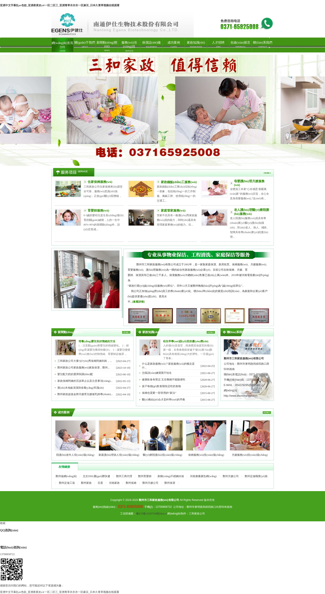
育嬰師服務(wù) (98, 210)
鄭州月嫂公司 (231, 476)
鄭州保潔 (169, 482)
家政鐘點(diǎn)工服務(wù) (179, 182)
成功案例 (174, 44)
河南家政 (114, 482)
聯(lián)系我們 (262, 44)
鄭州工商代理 (124, 476)
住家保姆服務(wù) (100, 182)
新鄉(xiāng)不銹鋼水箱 (170, 476)
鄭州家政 (162, 110)
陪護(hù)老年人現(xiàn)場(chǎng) (75, 454)
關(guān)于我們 (84, 44)
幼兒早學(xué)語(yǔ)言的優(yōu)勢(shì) (185, 341)
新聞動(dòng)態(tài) (107, 46)
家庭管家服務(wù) (173, 210)
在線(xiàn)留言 (240, 44)
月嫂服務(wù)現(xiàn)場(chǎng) (250, 454)
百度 (100, 482)
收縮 (2, 523)
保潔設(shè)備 (151, 44)
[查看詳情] (138, 301)
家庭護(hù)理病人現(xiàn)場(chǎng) (119, 454)
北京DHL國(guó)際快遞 (96, 476)
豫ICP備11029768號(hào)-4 (151, 513)
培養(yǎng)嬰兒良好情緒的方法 (97, 341)
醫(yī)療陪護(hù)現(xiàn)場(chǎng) (162, 454)
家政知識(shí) (196, 44)
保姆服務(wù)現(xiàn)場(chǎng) (206, 454)
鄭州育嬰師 (144, 476)
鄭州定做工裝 (67, 482)
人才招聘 (218, 44)
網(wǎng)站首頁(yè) (62, 46)
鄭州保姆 (131, 482)
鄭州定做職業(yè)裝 (256, 476)
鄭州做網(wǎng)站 (66, 476)
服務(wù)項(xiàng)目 (129, 46)
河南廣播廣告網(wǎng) (203, 476)
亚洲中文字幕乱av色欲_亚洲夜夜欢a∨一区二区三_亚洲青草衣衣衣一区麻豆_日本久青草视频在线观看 (59, 5)
